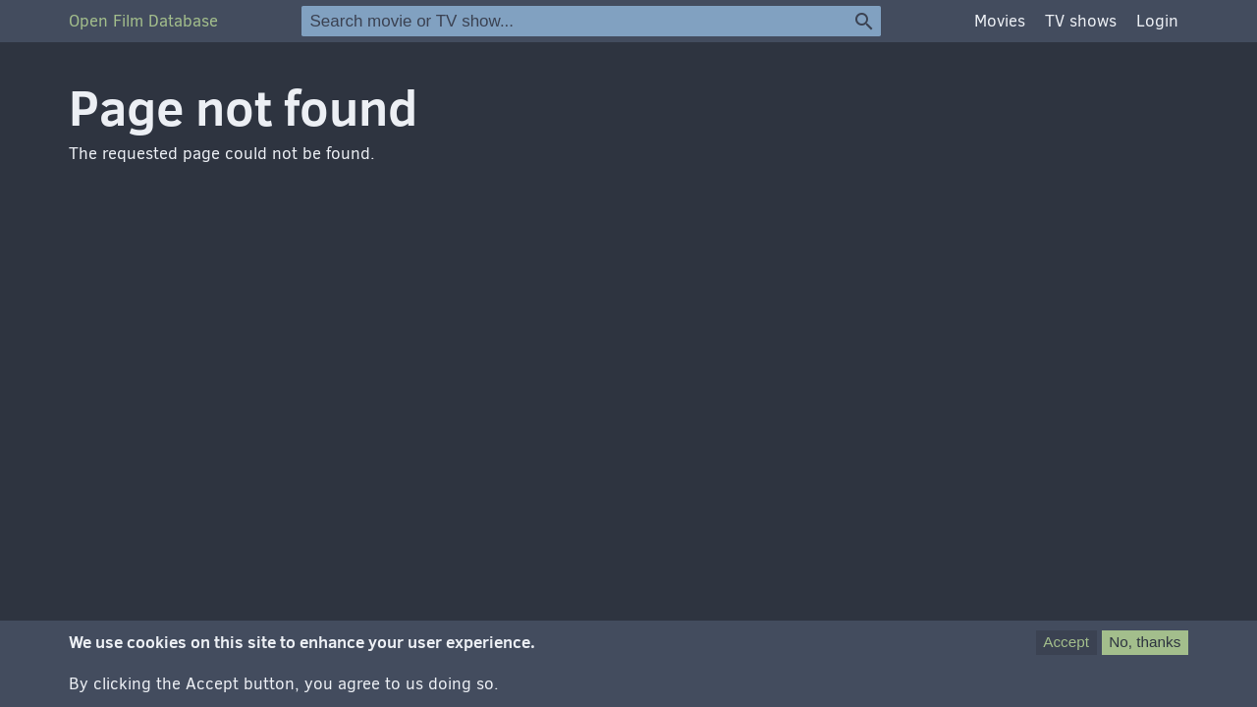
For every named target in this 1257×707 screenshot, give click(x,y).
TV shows (1081, 21)
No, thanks (1144, 648)
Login (1157, 21)
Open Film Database (143, 21)
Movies (999, 21)
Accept (1066, 648)
